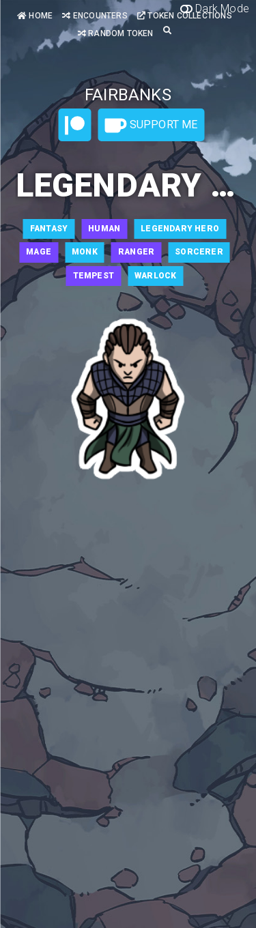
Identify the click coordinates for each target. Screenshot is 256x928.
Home (35, 15)
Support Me (150, 125)
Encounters (94, 15)
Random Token (116, 33)
